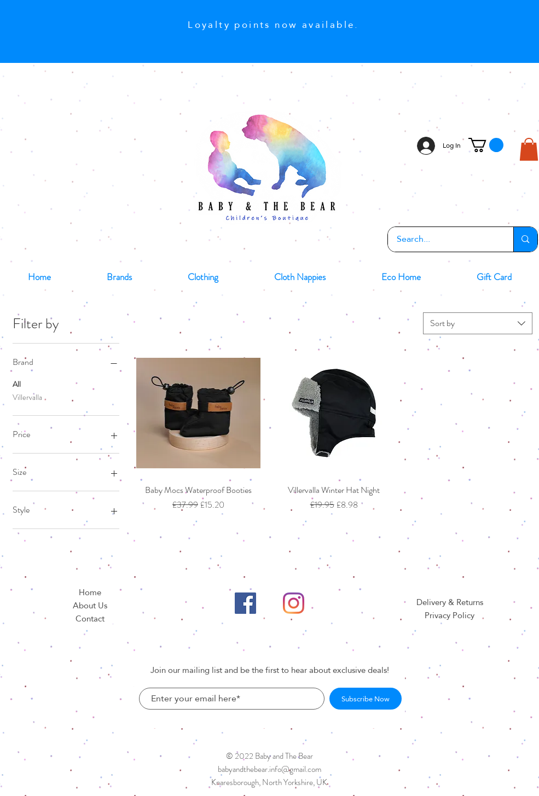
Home (90, 592)
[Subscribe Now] (365, 699)
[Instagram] (293, 603)
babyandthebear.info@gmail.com (269, 769)
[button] (485, 145)
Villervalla (27, 397)
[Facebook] (245, 603)
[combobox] (477, 323)
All (17, 384)
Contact (90, 618)
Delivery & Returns (449, 602)
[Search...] (444, 239)
